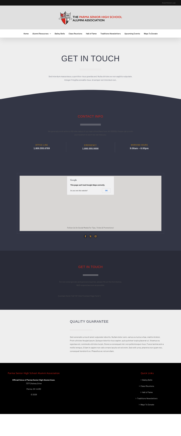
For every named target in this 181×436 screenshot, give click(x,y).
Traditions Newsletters (147, 398)
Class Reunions (147, 386)
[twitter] (90, 234)
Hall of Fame (147, 392)
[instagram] (94, 234)
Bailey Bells (147, 380)
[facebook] (87, 234)
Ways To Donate (147, 404)
